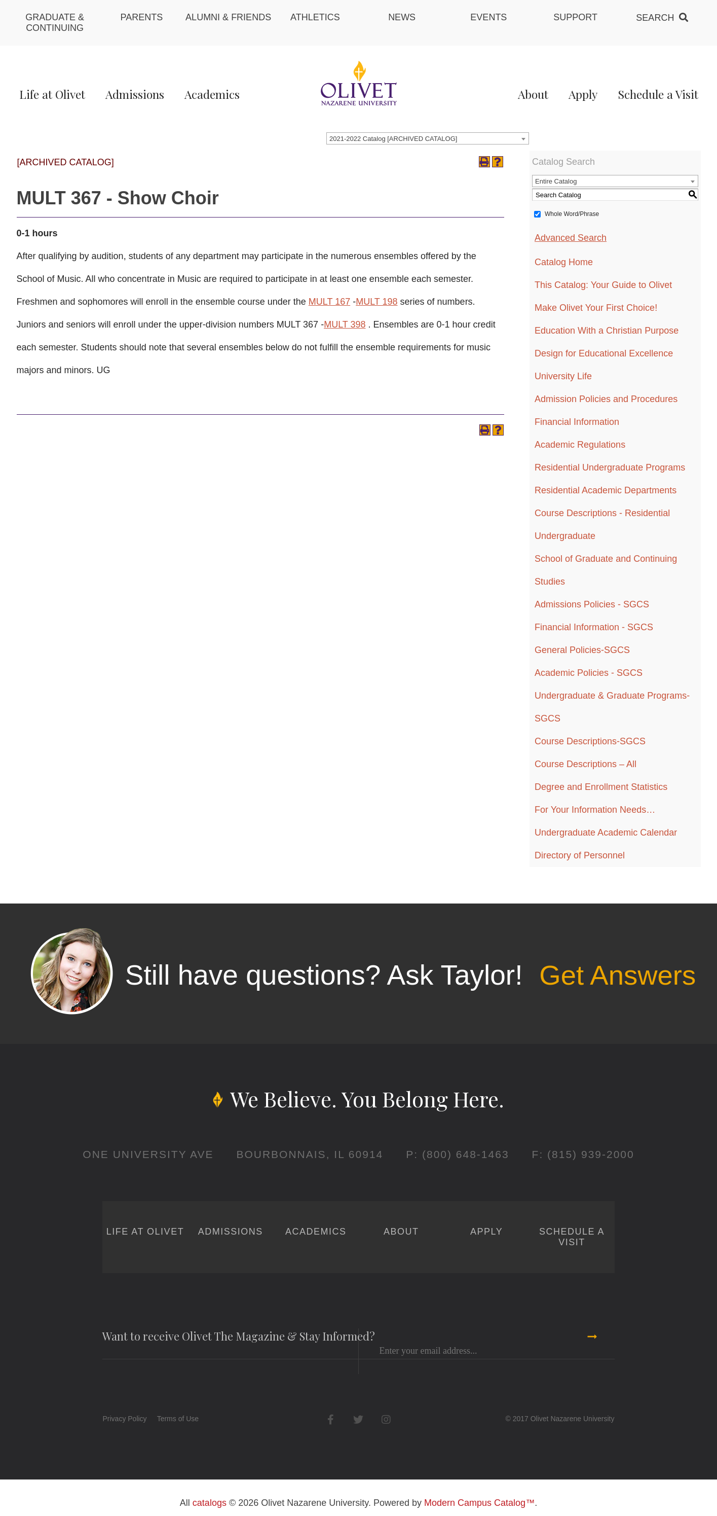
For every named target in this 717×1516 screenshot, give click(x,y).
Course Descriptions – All (585, 764)
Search (655, 18)
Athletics (315, 17)
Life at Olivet (52, 94)
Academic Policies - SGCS (589, 673)
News (402, 17)
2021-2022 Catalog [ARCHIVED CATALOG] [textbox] (393, 138)
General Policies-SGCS (582, 650)
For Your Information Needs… (595, 810)
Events (488, 17)
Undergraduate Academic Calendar (606, 832)
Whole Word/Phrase (572, 214)
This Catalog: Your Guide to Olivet (603, 285)
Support (575, 17)
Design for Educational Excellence (604, 353)
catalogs (210, 1503)
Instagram (386, 1419)
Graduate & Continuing (54, 22)
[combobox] (427, 138)
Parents (142, 17)
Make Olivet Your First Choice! (596, 308)
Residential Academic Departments (605, 490)
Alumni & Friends (228, 17)
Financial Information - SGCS (594, 627)
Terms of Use (178, 1419)
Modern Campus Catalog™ (479, 1503)
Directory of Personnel (580, 855)
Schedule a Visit (658, 94)
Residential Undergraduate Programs (610, 467)
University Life (563, 376)
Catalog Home (564, 262)
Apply (583, 94)
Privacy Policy (124, 1419)
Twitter (358, 1419)
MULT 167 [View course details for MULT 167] (329, 302)
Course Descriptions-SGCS (590, 741)
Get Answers (618, 975)
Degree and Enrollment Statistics (601, 787)
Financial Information (577, 422)
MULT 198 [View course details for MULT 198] (376, 302)
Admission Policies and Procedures (606, 399)
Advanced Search (571, 238)
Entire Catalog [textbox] (556, 181)
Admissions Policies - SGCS (592, 604)
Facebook (330, 1419)
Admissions (134, 94)
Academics (212, 94)
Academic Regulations (580, 445)
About (533, 94)
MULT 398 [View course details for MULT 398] (344, 324)
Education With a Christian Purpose (606, 331)
